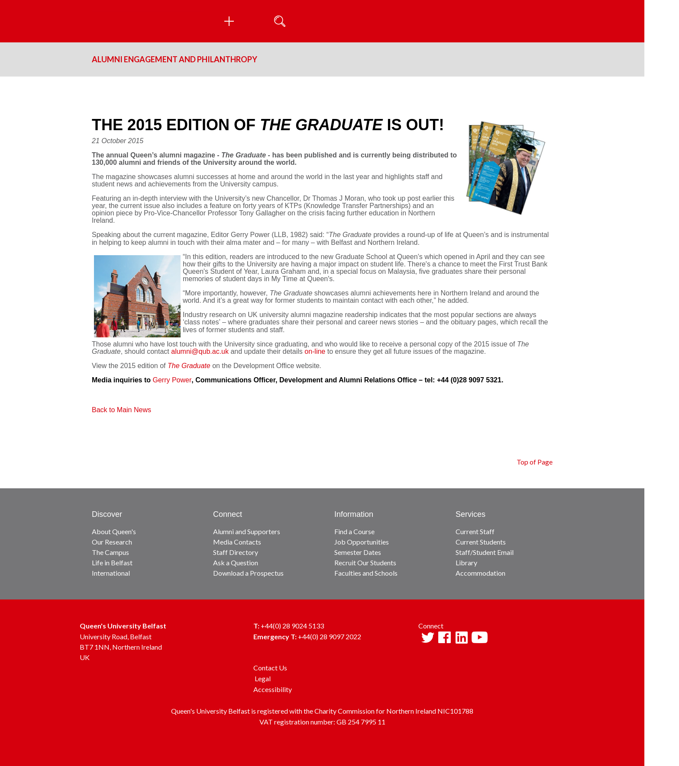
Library (466, 562)
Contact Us (270, 667)
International (111, 573)
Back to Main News (121, 409)
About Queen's (114, 531)
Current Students (481, 542)
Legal (263, 678)
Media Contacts (237, 542)
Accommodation (480, 573)
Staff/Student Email (485, 552)
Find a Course (354, 531)
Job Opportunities (361, 542)
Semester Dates (357, 552)
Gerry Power (171, 380)
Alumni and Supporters (246, 531)
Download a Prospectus (248, 573)
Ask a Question (235, 562)
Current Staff (475, 531)
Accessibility (272, 689)
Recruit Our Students (365, 562)
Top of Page (535, 462)
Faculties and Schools (366, 573)
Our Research (112, 542)
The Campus (110, 552)
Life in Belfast (112, 562)
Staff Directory (235, 552)
